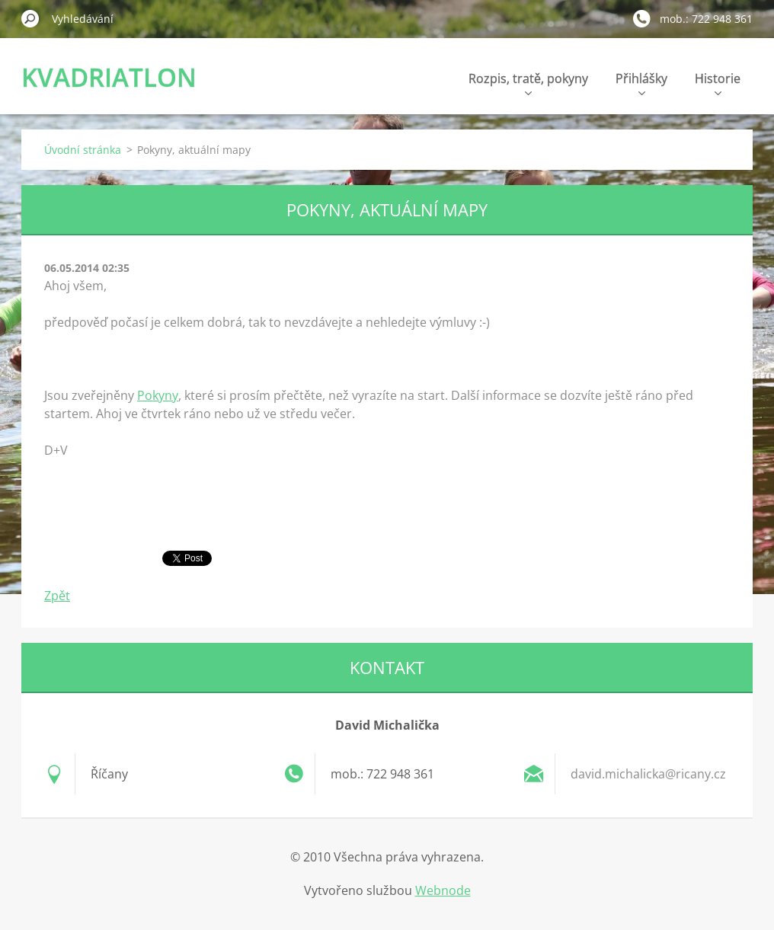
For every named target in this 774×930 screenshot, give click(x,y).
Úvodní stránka (82, 149)
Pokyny (157, 395)
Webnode (443, 890)
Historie (718, 82)
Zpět (57, 595)
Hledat (30, 18)
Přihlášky (641, 82)
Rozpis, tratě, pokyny (528, 82)
